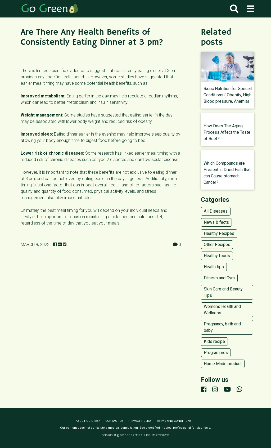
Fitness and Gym (219, 277)
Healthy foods (217, 255)
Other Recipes (217, 244)
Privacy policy (140, 421)
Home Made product (223, 363)
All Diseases (216, 211)
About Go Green (88, 421)
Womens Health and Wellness (222, 309)
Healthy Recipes (219, 233)
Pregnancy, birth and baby (222, 327)
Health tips (214, 266)
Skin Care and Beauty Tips (223, 292)
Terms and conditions (174, 421)
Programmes (216, 352)
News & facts (216, 222)
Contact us (114, 421)
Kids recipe (214, 341)
